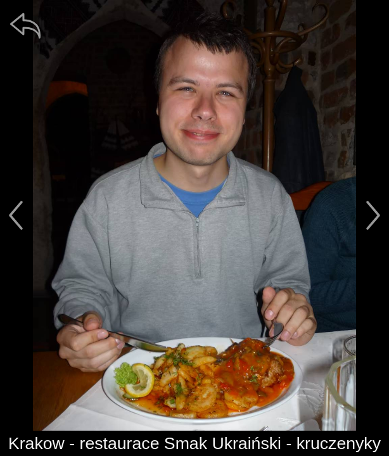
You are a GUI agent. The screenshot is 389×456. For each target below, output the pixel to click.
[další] (373, 215)
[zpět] (25, 25)
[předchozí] (15, 215)
